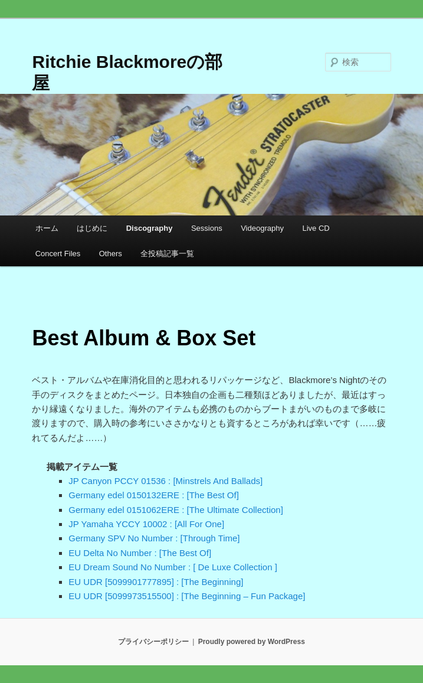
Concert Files (58, 253)
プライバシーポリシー (153, 642)
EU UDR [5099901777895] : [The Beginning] (155, 582)
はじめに (92, 228)
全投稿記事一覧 (167, 253)
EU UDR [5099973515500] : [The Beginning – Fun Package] (186, 596)
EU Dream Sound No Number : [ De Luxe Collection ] (172, 567)
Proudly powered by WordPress (251, 642)
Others (110, 253)
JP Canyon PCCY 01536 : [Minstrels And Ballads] (165, 481)
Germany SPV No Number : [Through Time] (154, 538)
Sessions (206, 228)
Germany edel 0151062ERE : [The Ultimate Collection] (175, 510)
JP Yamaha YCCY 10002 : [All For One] (146, 524)
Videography (262, 228)
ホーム (46, 228)
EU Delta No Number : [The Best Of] (139, 553)
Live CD (315, 228)
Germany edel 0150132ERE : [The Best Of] (153, 495)
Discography (149, 228)
